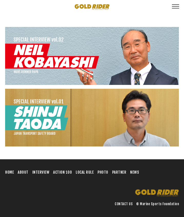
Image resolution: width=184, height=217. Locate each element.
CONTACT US (124, 204)
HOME (9, 172)
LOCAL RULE (85, 172)
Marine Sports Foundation (159, 204)
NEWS (134, 172)
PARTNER (119, 172)
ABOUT (23, 172)
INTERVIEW (41, 172)
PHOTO (103, 172)
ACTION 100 (62, 172)
